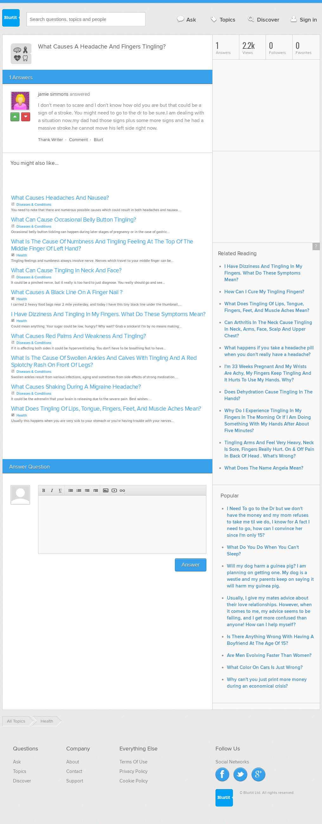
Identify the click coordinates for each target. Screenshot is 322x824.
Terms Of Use (133, 762)
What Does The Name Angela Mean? (263, 468)
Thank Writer (50, 139)
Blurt (98, 139)
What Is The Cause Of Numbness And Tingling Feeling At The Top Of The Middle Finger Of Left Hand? (102, 245)
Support (74, 781)
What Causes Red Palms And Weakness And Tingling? (78, 336)
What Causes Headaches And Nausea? (60, 198)
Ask (186, 19)
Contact (74, 771)
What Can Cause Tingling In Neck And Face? (66, 270)
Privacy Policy (133, 771)
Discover (263, 19)
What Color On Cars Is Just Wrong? (265, 668)
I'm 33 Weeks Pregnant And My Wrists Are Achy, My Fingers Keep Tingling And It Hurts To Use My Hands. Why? (267, 373)
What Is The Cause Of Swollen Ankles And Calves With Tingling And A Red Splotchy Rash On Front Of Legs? (104, 361)
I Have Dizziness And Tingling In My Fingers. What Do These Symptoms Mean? (108, 314)
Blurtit (11, 18)
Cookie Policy (133, 781)
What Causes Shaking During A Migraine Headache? (76, 387)
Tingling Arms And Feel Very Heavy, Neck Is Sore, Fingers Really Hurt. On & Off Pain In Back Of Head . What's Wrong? (269, 449)
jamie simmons (53, 94)
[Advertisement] (82, 182)
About (72, 762)
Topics (222, 19)
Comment (78, 139)
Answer (191, 565)
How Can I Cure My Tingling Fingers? (264, 292)
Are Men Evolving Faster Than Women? (269, 655)
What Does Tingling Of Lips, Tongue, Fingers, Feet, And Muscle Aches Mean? (106, 408)
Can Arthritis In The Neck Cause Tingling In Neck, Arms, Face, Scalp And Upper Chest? (268, 329)
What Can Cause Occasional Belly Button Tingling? (73, 220)
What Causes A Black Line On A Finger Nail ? (67, 292)
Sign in (303, 19)
